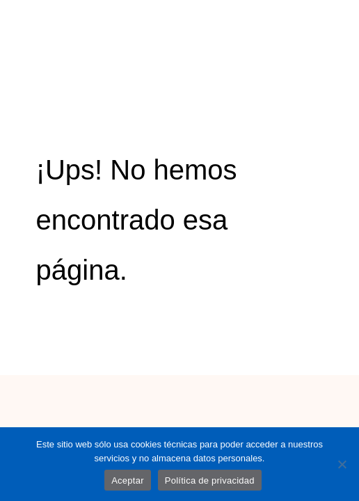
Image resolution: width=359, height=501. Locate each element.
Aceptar (127, 480)
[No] (342, 464)
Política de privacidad (210, 480)
